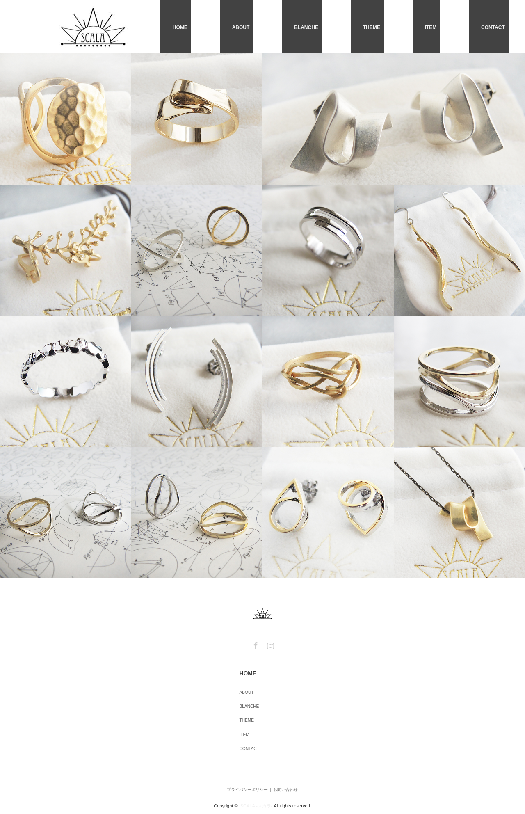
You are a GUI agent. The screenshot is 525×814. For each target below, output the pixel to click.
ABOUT (308, 27)
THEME (407, 27)
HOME (263, 27)
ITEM (451, 27)
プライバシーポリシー (238, 770)
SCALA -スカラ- (256, 782)
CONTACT (497, 27)
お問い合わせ (289, 770)
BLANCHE (358, 27)
